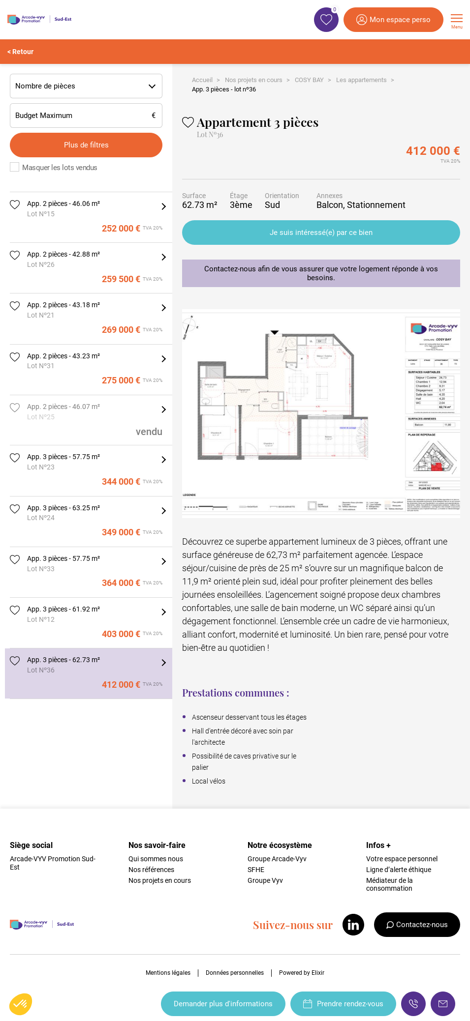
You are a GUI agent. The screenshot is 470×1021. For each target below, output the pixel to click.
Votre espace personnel (402, 859)
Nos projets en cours (253, 80)
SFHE (256, 870)
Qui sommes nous (155, 859)
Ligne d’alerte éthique (398, 870)
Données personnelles (235, 972)
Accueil (202, 80)
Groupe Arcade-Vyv (277, 859)
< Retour (20, 52)
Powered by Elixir (301, 972)
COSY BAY (309, 80)
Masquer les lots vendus (59, 167)
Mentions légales (168, 972)
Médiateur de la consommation (389, 884)
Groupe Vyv (265, 880)
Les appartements (361, 80)
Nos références (151, 870)
